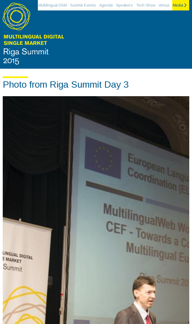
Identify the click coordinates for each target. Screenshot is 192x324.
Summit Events (83, 5)
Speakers (124, 5)
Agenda (106, 5)
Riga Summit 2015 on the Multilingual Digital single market (33, 35)
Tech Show (145, 5)
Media (178, 5)
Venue (164, 5)
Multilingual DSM (52, 5)
